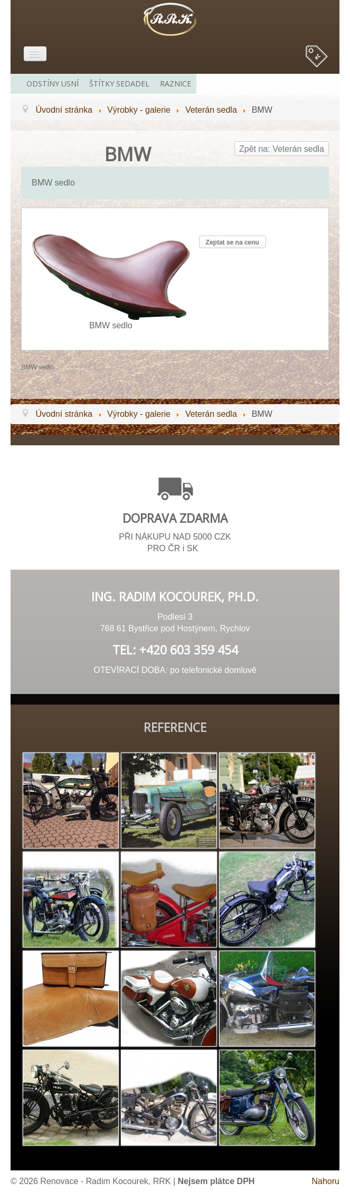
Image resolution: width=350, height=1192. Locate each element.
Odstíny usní (52, 84)
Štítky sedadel (119, 84)
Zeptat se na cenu (232, 242)
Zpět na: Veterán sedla (281, 148)
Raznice (175, 84)
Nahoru (325, 1181)
